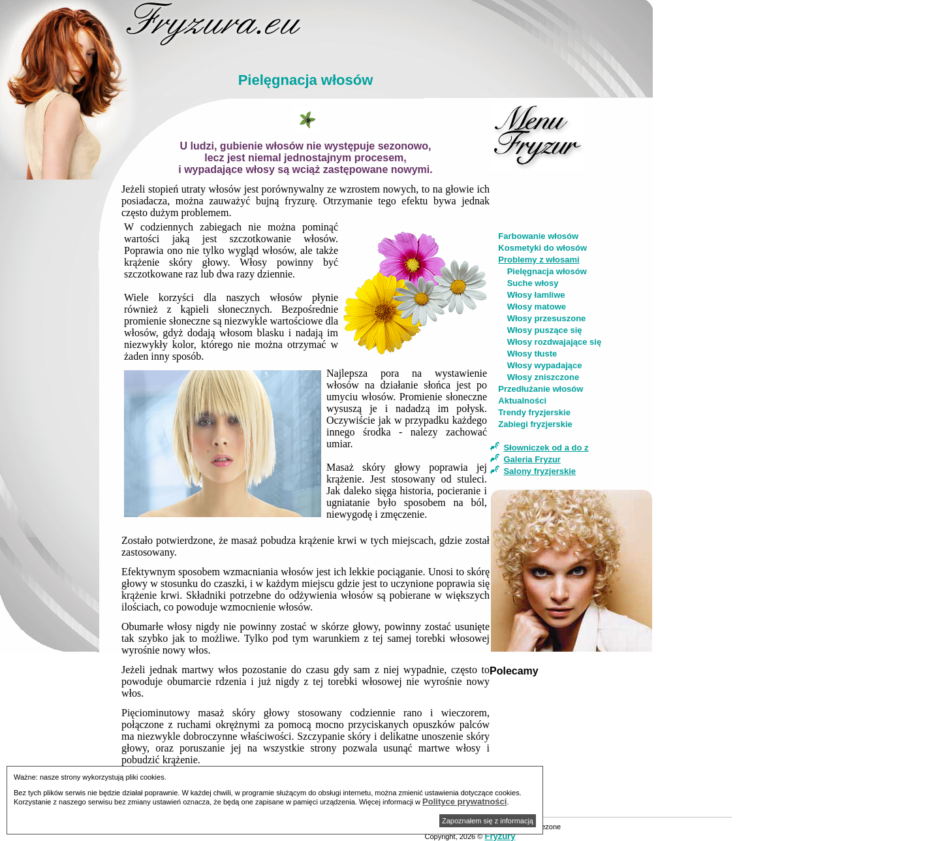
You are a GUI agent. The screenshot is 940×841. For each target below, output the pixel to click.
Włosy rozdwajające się (554, 342)
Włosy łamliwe (536, 295)
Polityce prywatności (464, 801)
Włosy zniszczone (543, 377)
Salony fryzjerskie (539, 471)
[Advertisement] (61, 383)
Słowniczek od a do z (545, 447)
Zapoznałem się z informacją (487, 821)
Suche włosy (533, 283)
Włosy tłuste (532, 353)
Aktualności (522, 400)
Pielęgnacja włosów (547, 271)
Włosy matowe (536, 306)
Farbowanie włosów (538, 236)
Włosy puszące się (544, 330)
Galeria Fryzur (531, 459)
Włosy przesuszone (546, 318)
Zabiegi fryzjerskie (535, 424)
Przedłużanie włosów (540, 389)
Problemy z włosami (538, 259)
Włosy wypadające (544, 365)
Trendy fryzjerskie (534, 412)
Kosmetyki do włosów (542, 248)
